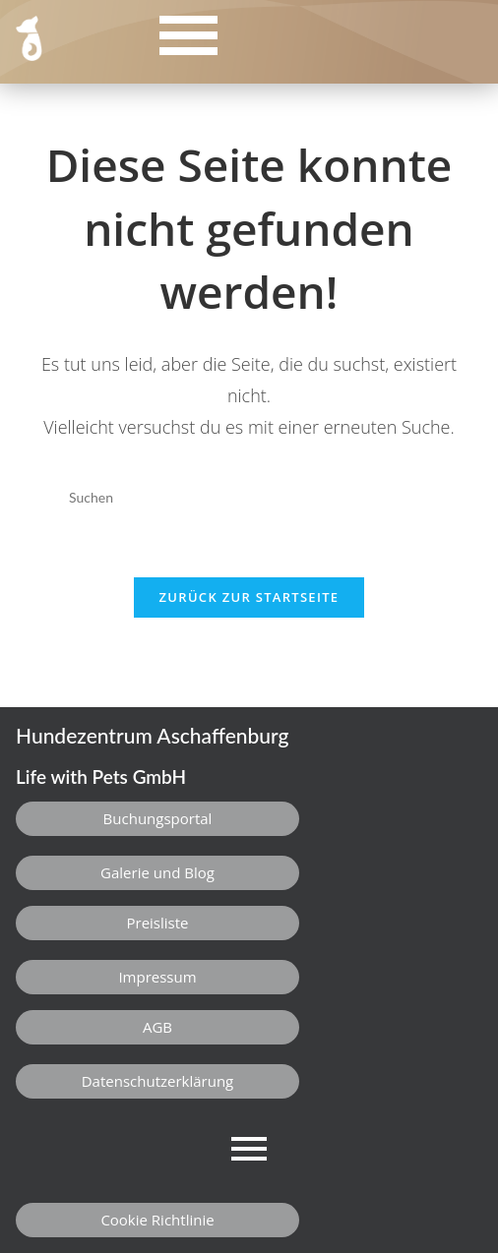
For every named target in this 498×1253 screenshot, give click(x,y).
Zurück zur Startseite (249, 597)
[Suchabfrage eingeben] (249, 497)
